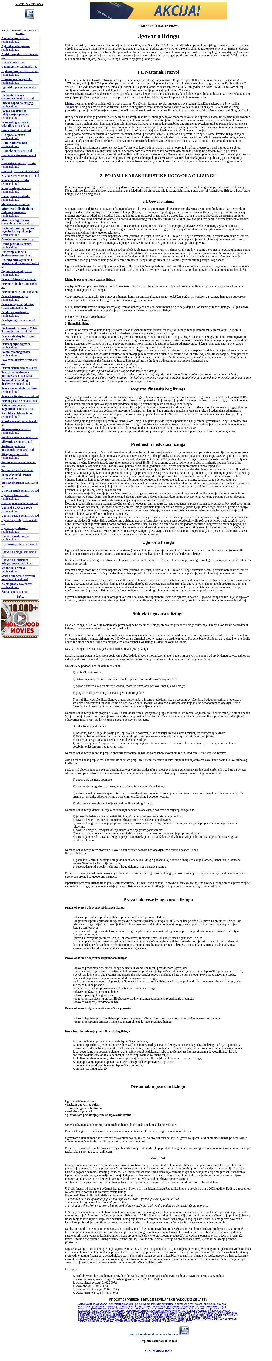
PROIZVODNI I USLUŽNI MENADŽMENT (136, 1317)
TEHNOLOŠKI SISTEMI (225, 1319)
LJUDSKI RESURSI (134, 1311)
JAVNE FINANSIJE (166, 1309)
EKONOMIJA (152, 1304)
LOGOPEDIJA (118, 1311)
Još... (20, 596)
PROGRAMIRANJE (163, 1317)
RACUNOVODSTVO (87, 1319)
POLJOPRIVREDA (154, 1315)
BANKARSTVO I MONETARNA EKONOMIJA (113, 1304)
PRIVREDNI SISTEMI (107, 1317)
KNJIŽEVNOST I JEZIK (88, 1311)
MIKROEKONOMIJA (102, 1313)
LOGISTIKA (105, 1311)
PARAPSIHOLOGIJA (103, 1315)
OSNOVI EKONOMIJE (227, 1313)
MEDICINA (196, 1311)
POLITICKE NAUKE (136, 1315)
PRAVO (20, 33)
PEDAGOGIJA (119, 1315)
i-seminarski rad (18, 577)
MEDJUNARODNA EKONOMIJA (216, 1311)
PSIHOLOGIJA (180, 1317)
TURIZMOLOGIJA (86, 1321)
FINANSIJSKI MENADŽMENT (181, 1307)
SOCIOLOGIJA (114, 1319)
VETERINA (156, 1321)
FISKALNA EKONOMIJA (206, 1307)
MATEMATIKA (183, 1311)
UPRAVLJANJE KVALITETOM (108, 1321)
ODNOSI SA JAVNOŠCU (137, 1313)
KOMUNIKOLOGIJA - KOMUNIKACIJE (193, 1309)
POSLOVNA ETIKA (196, 1315)
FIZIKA (222, 1307)
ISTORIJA (152, 1309)
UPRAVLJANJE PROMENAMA (136, 1321)
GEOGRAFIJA (84, 1309)
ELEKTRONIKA (166, 1304)
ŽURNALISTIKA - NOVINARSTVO (177, 1321)
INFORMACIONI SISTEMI (103, 1309)
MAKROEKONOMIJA (153, 1311)
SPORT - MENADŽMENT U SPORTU (185, 1319)
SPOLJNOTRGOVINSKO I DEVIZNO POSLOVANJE (145, 1319)
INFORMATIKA (122, 1309)
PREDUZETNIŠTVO (88, 1317)
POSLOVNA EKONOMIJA (175, 1315)
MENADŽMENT (85, 1313)
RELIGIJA (101, 1319)
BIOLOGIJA (139, 1304)
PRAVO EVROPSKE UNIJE (226, 1315)
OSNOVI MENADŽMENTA (205, 1313)
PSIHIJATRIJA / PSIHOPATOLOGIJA (204, 1317)
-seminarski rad (15, 40)
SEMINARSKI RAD (158, 1350)
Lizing (69, 103)
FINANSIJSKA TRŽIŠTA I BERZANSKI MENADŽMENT (142, 1307)
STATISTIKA (208, 1319)
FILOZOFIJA (98, 1307)
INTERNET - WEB (138, 1309)
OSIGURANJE (85, 1315)
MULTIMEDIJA (119, 1313)
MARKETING (170, 1311)
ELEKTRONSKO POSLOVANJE (188, 1304)
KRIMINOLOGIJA (218, 1309)
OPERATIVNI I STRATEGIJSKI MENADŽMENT (171, 1313)
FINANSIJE (111, 1307)
